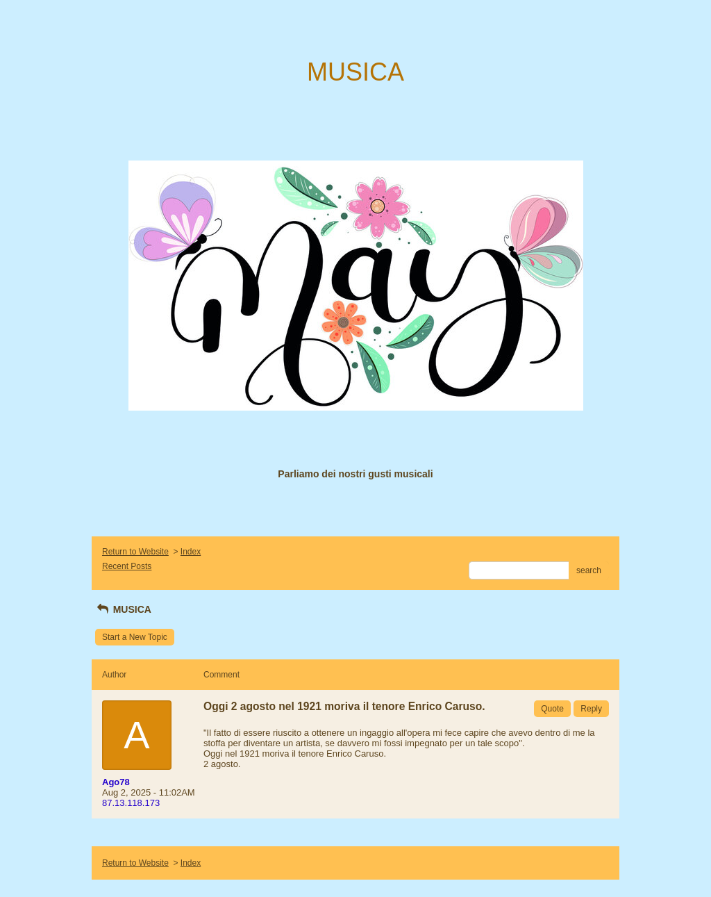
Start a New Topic (134, 637)
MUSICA (123, 609)
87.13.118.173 (131, 803)
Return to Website (135, 552)
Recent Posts (126, 566)
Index (191, 552)
